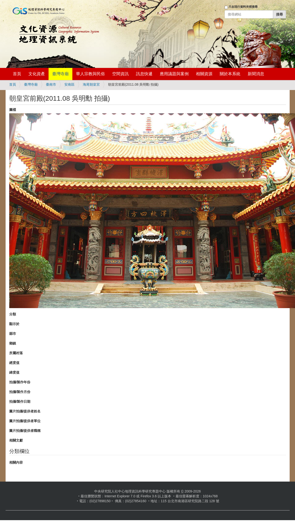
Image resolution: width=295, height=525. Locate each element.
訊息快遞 (144, 74)
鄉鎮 (12, 343)
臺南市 (51, 84)
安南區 (69, 84)
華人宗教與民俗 (90, 74)
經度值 (14, 363)
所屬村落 (16, 353)
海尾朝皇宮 (91, 84)
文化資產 (36, 74)
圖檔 (12, 110)
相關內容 (16, 462)
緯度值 (14, 372)
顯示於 (14, 324)
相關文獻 (16, 440)
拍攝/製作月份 (20, 392)
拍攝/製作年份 (20, 382)
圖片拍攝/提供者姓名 (25, 411)
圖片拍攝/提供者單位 (25, 421)
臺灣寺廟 (60, 74)
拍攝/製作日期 (20, 401)
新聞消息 (256, 74)
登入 (217, 21)
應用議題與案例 (174, 74)
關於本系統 (230, 74)
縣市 (12, 334)
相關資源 (204, 74)
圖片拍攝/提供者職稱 (25, 431)
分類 (12, 314)
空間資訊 (120, 74)
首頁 (17, 74)
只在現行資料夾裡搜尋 (243, 6)
